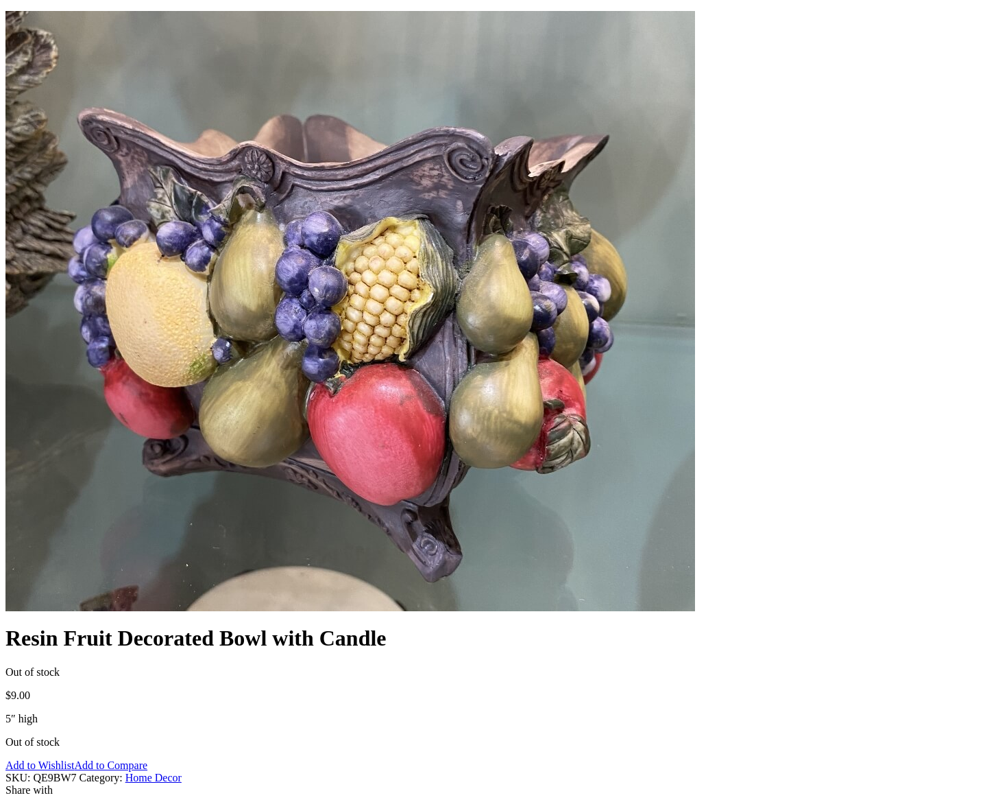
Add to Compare (110, 765)
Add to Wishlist (39, 765)
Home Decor (153, 777)
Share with (29, 790)
